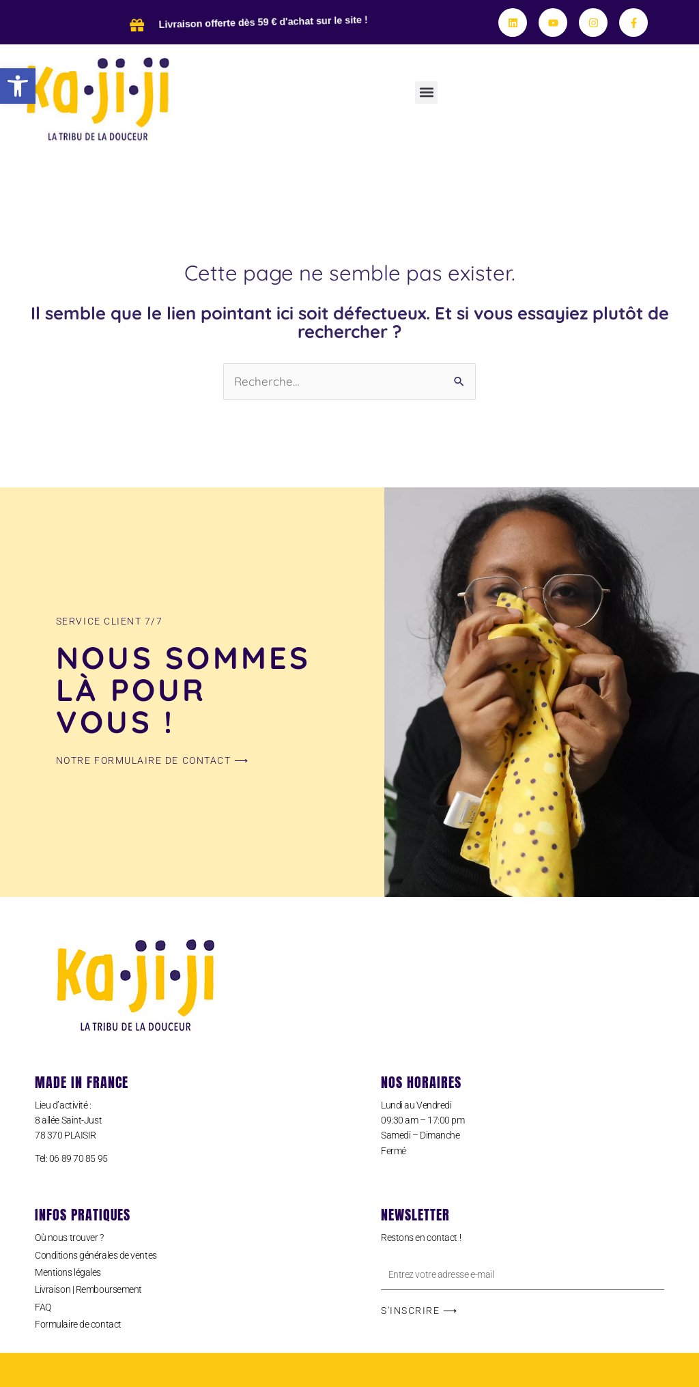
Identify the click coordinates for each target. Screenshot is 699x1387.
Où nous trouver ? (69, 1237)
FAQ (43, 1307)
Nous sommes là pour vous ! (183, 689)
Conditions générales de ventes (96, 1255)
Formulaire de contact (78, 1324)
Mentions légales (68, 1272)
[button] (17, 86)
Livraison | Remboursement (88, 1289)
